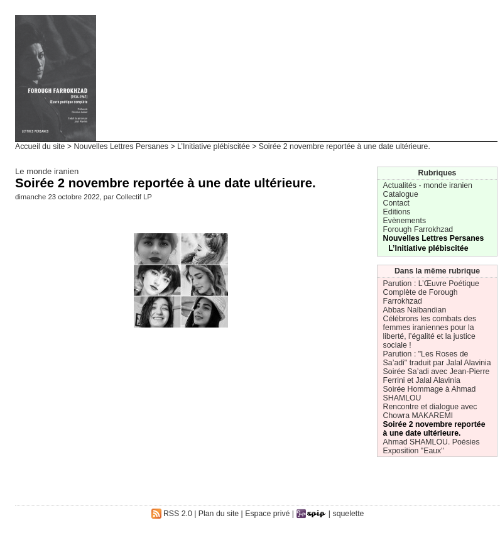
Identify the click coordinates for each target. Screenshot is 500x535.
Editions (397, 211)
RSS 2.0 (171, 513)
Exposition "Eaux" (413, 450)
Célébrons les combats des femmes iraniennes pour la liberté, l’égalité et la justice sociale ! (430, 332)
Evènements (404, 220)
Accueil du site (40, 146)
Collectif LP (133, 197)
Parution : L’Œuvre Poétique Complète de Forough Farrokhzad (431, 292)
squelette (348, 513)
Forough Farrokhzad (418, 229)
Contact (396, 203)
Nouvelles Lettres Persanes (120, 146)
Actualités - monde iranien (427, 185)
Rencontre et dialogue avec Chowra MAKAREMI (430, 411)
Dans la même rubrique (437, 271)
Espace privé (267, 513)
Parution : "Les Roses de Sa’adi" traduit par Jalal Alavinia (437, 358)
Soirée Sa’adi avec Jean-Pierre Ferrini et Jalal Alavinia (436, 376)
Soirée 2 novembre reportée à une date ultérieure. (434, 429)
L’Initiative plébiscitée (213, 146)
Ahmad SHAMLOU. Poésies (431, 442)
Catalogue (400, 194)
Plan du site (218, 513)
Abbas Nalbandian (415, 310)
